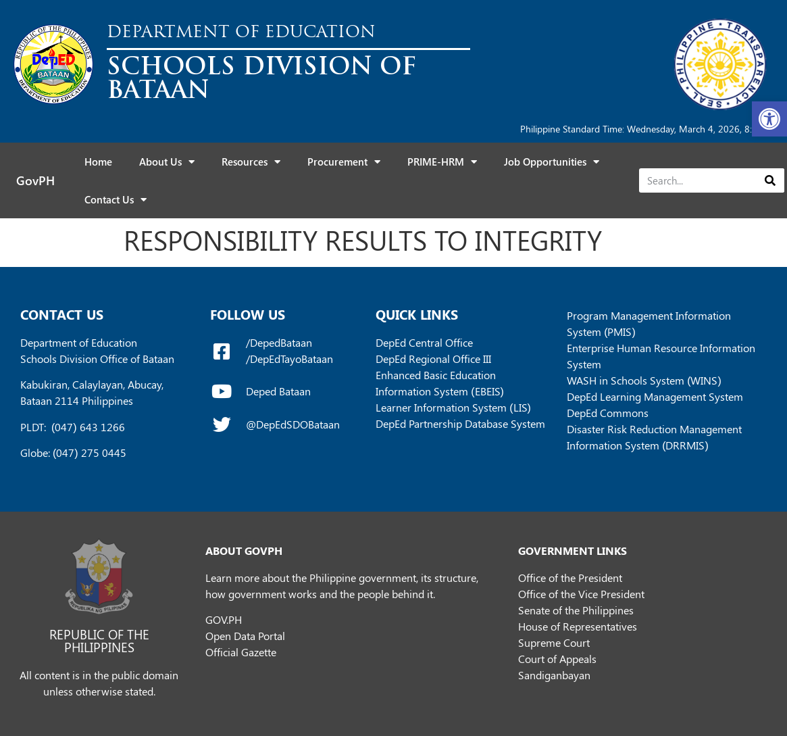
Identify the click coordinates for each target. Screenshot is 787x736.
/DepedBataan (279, 342)
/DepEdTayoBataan (289, 358)
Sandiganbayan (554, 675)
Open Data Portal (245, 636)
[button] (769, 119)
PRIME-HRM (442, 162)
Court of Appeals (557, 659)
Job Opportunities (551, 162)
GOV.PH (223, 619)
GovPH (35, 180)
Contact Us (115, 200)
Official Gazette (240, 652)
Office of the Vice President (581, 594)
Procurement (343, 162)
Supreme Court (554, 642)
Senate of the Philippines (576, 610)
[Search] (769, 180)
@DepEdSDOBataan (293, 424)
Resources (251, 162)
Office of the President (570, 577)
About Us (167, 162)
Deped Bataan (278, 391)
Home (98, 161)
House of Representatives (577, 626)
